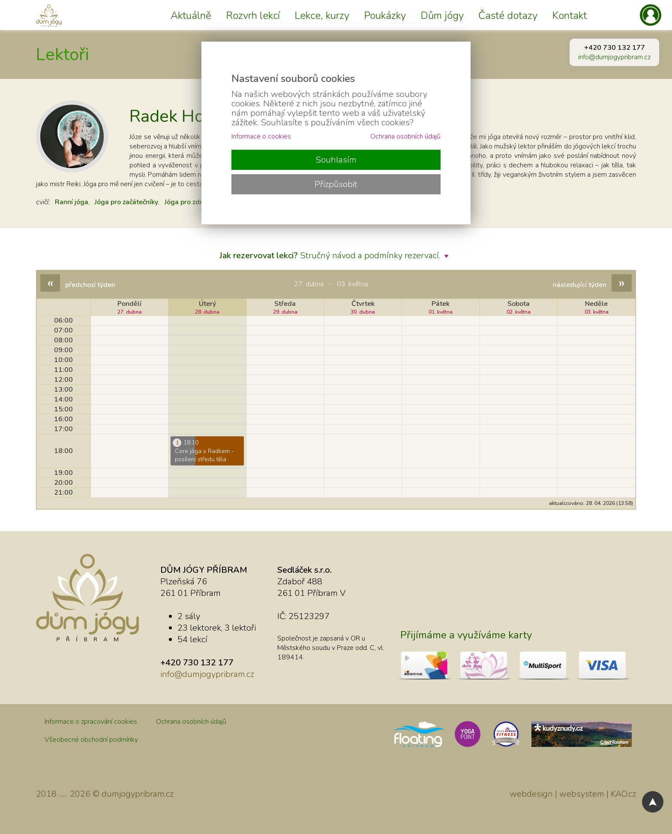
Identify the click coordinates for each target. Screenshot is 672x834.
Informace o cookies (261, 136)
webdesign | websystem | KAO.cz (573, 794)
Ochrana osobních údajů (191, 721)
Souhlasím (336, 160)
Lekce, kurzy (321, 15)
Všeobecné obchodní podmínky (91, 739)
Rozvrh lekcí (253, 15)
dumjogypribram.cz (138, 794)
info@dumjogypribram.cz (614, 57)
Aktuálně (191, 15)
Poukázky (385, 15)
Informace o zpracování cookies (91, 721)
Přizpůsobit (336, 184)
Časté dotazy (507, 15)
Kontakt (569, 15)
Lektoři (62, 54)
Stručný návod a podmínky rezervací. (336, 255)
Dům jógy (442, 15)
